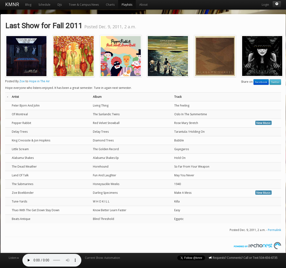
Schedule (44, 5)
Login (265, 5)
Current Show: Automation (102, 258)
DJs (60, 5)
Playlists (127, 5)
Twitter (275, 82)
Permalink (274, 230)
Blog (28, 5)
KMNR (12, 4)
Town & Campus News (84, 5)
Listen (14, 258)
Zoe (22, 81)
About (143, 5)
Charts (110, 5)
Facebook (261, 82)
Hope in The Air (39, 81)
